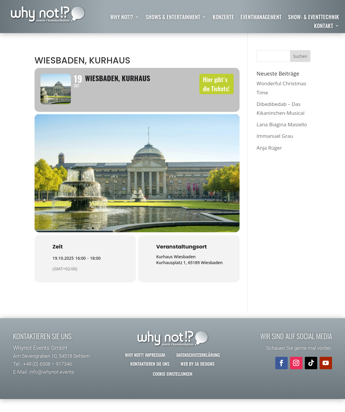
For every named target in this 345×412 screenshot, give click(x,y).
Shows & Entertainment (173, 18)
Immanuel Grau (275, 136)
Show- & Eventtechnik (313, 18)
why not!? (121, 18)
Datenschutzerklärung (198, 364)
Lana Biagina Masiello (282, 124)
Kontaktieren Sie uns (149, 373)
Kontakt (323, 27)
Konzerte (223, 18)
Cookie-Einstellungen (172, 383)
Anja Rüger (269, 147)
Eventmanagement (260, 18)
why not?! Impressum (145, 364)
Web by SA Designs (197, 373)
